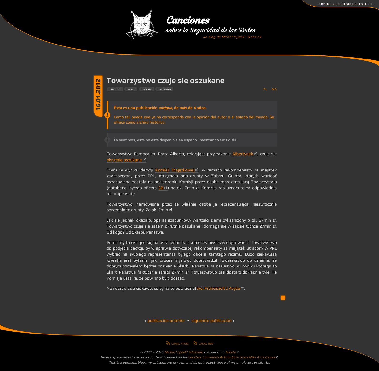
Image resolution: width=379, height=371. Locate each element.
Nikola (231, 352)
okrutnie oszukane (124, 159)
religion (165, 89)
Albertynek (242, 153)
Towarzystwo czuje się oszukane (166, 80)
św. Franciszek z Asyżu (218, 288)
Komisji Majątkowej (174, 170)
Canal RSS (206, 343)
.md (274, 89)
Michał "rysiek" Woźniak (183, 352)
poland (147, 89)
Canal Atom (180, 343)
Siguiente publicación (211, 320)
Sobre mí (324, 3)
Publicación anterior (166, 320)
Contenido (345, 3)
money (132, 89)
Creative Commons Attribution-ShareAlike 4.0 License (232, 357)
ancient (116, 89)
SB (160, 188)
